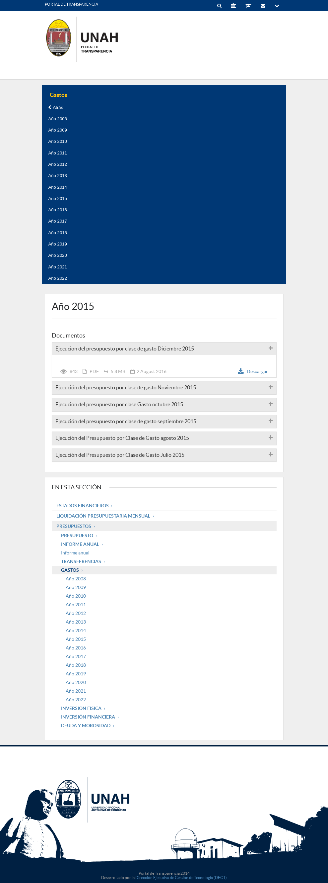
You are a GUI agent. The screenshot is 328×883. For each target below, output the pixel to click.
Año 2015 (57, 198)
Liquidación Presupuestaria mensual (103, 516)
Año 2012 (57, 164)
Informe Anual (80, 544)
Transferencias (81, 561)
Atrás (55, 107)
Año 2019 (57, 244)
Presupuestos (73, 526)
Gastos (70, 570)
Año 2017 (57, 221)
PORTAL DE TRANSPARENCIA (71, 4)
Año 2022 (57, 278)
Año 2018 (57, 232)
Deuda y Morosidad (85, 725)
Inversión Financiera (88, 717)
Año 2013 (57, 175)
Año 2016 (57, 209)
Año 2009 (57, 130)
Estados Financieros (82, 505)
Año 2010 (57, 141)
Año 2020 (57, 255)
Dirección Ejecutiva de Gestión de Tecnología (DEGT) (181, 877)
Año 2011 (57, 152)
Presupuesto (77, 535)
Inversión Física (81, 708)
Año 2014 (57, 187)
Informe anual (75, 552)
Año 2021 (57, 266)
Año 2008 (57, 118)
